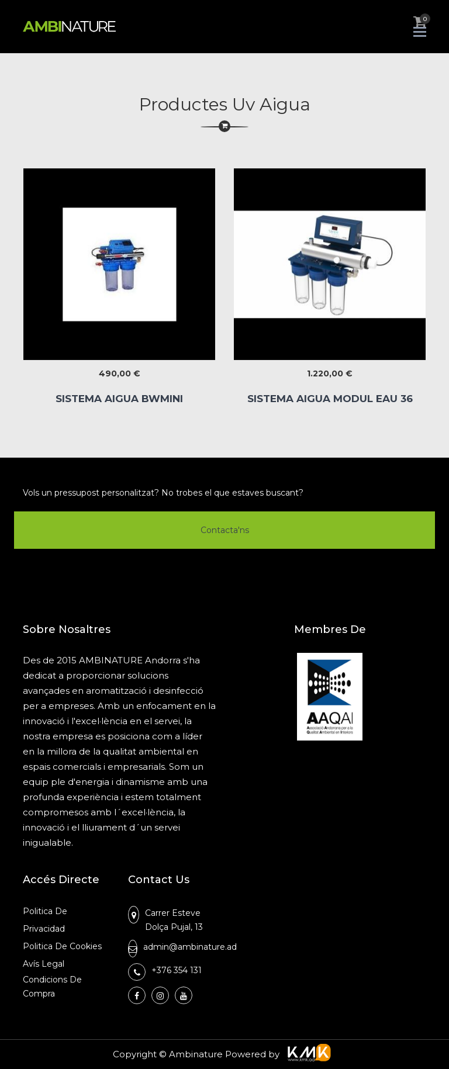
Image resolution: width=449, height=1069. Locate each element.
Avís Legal (43, 964)
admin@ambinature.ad (190, 947)
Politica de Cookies (62, 946)
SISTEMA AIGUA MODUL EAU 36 (330, 398)
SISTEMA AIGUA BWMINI (119, 398)
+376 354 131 (176, 970)
